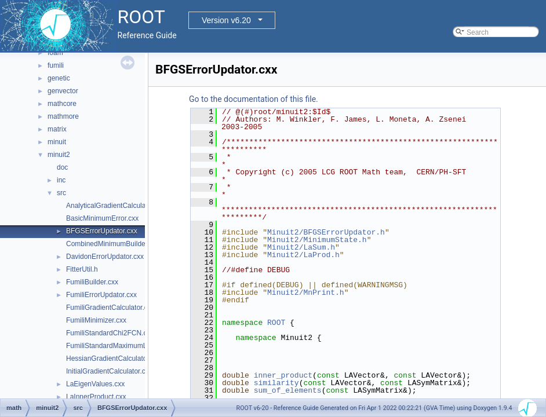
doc (62, 167)
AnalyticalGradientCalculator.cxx (116, 206)
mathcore (62, 104)
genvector (63, 91)
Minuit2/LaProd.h (303, 255)
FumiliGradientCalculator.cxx (110, 307)
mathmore (63, 116)
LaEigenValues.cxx (95, 384)
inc (61, 180)
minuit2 (59, 155)
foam (55, 53)
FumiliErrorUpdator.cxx (101, 295)
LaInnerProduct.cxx (96, 397)
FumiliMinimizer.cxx (96, 320)
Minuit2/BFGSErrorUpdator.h (326, 232)
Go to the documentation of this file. (253, 99)
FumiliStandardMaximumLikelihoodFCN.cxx (133, 346)
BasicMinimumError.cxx (102, 218)
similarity (276, 383)
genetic (59, 78)
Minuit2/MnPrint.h (305, 292)
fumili (56, 65)
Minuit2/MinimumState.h (317, 240)
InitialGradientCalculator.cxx (109, 371)
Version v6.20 (226, 20)
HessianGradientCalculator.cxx (113, 358)
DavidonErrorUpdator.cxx (105, 257)
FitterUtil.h (82, 269)
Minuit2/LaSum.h (301, 247)
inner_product (283, 375)
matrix (57, 129)
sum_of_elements (288, 390)
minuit (57, 142)
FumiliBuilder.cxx (92, 282)
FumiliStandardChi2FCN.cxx (110, 333)
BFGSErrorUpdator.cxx (101, 231)
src (61, 193)
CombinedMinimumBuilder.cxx (112, 244)
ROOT (276, 322)
